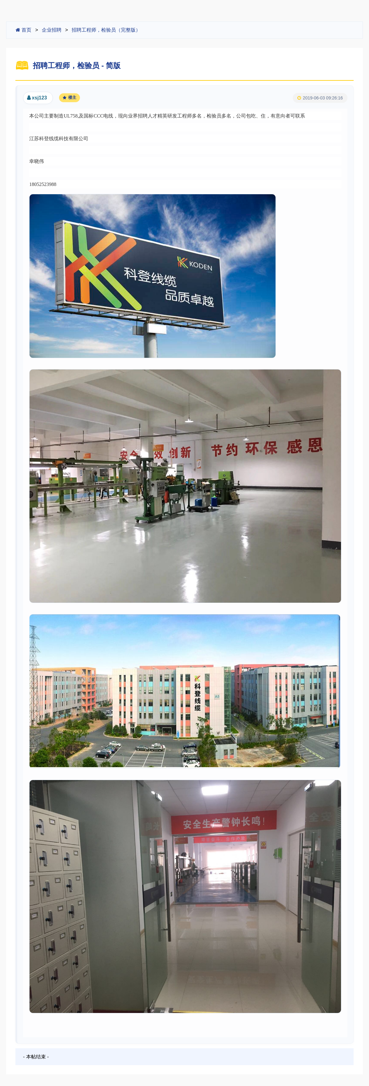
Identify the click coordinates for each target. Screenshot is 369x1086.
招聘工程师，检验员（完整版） (106, 30)
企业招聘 (52, 30)
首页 (23, 30)
